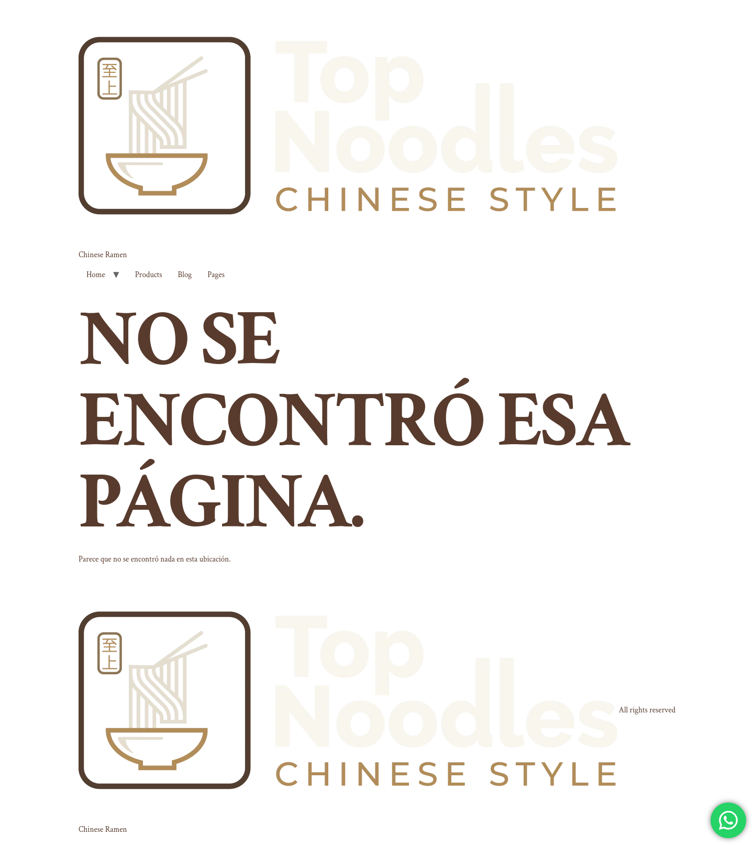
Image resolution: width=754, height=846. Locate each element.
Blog (185, 275)
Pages (216, 275)
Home (95, 275)
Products (148, 275)
